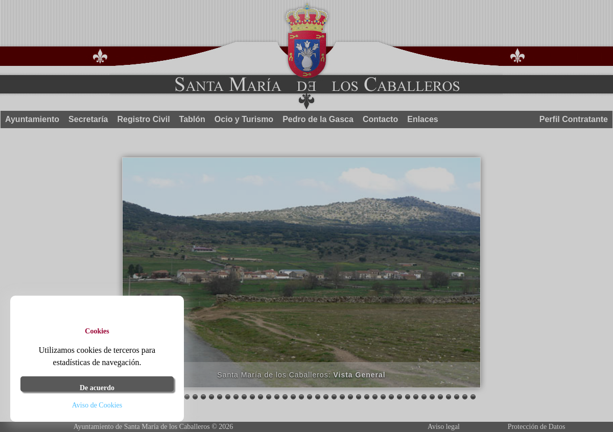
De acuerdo (97, 388)
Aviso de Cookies (97, 405)
